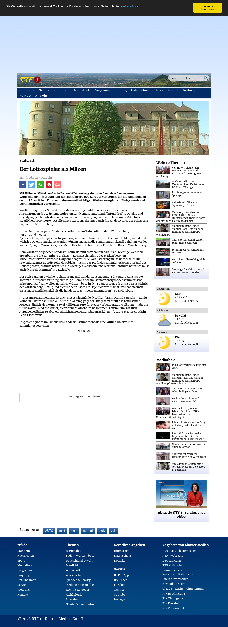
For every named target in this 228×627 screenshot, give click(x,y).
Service (173, 90)
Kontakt (25, 95)
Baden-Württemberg (80, 555)
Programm (102, 90)
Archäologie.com (174, 584)
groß (102, 531)
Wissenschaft (75, 575)
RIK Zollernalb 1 (173, 608)
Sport (66, 90)
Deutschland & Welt (79, 560)
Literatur (72, 599)
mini (62, 531)
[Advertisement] (114, 42)
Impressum (122, 551)
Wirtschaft (73, 570)
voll (113, 531)
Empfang (120, 90)
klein (74, 531)
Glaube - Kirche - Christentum (183, 588)
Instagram (121, 599)
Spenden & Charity (78, 580)
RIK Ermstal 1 (171, 603)
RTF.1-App (121, 575)
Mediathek (82, 90)
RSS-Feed (120, 580)
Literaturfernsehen (175, 579)
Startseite (27, 90)
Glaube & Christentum (81, 604)
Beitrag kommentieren (84, 396)
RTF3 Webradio (172, 555)
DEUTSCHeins (171, 560)
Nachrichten (48, 90)
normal (88, 531)
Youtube (120, 594)
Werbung (189, 90)
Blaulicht (72, 565)
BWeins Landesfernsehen (179, 551)
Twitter (119, 589)
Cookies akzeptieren (208, 7)
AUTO (49, 531)
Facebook (120, 585)
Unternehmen (141, 90)
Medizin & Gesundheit (81, 585)
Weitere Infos (129, 6)
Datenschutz (122, 555)
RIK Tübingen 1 (172, 598)
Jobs (159, 90)
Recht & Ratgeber (77, 589)
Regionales (73, 551)
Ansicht (41, 95)
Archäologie (74, 594)
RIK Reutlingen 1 (173, 593)
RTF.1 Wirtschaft (173, 565)
